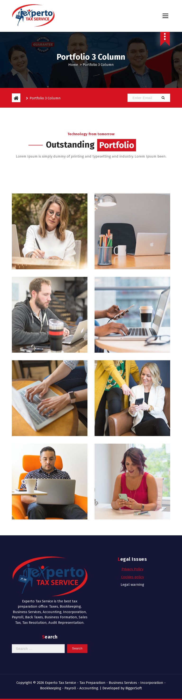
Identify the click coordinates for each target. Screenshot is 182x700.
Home (73, 64)
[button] (163, 98)
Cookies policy (132, 541)
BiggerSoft (133, 688)
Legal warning (132, 549)
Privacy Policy (132, 533)
